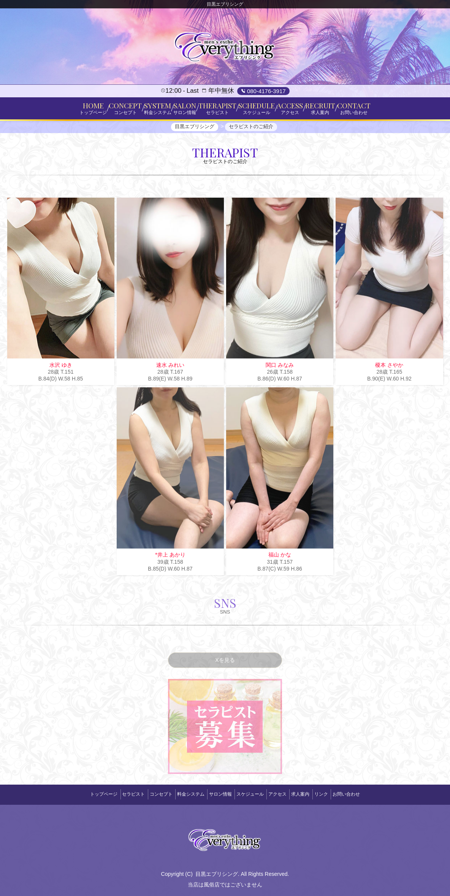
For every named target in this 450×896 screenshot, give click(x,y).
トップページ (78, 794)
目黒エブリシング (216, 870)
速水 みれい (170, 371)
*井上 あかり (170, 561)
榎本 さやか (389, 371)
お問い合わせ (372, 794)
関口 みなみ (280, 371)
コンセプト (146, 794)
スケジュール (253, 794)
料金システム (182, 794)
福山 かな (279, 561)
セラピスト (113, 794)
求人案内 (315, 794)
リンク (341, 794)
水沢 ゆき (60, 371)
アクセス (286, 794)
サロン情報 (217, 794)
